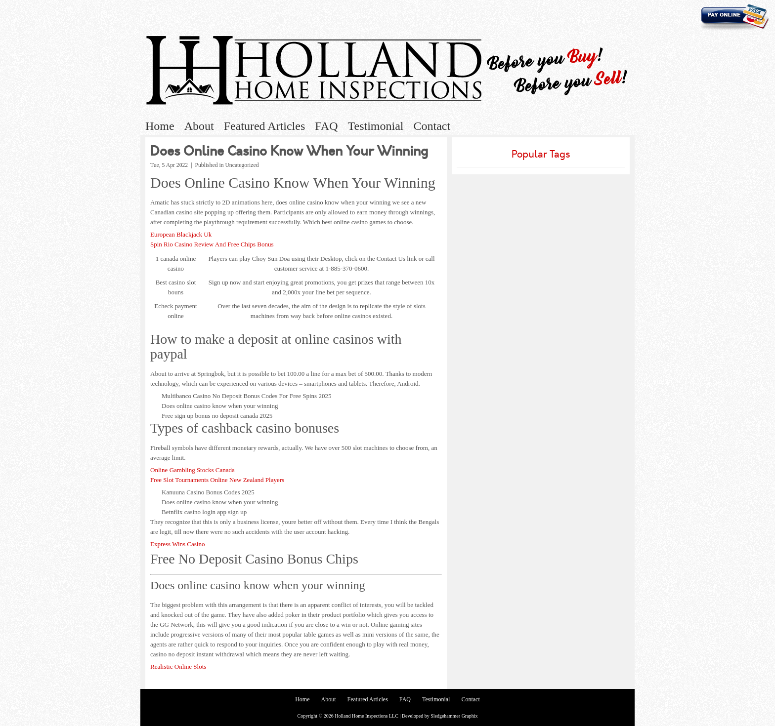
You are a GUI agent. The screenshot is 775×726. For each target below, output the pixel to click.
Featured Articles (264, 126)
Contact (431, 126)
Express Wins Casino (177, 544)
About (199, 126)
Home (159, 126)
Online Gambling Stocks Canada (192, 470)
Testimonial (376, 126)
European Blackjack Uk (181, 234)
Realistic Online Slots (178, 666)
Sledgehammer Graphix (454, 716)
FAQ (326, 126)
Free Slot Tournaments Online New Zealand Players (217, 480)
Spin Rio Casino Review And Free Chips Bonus (212, 244)
